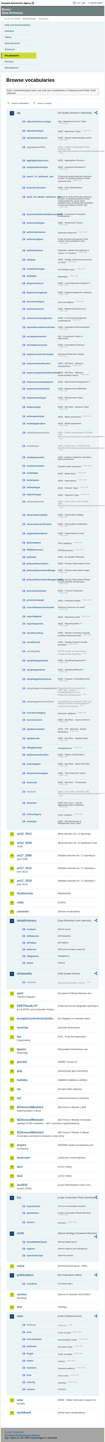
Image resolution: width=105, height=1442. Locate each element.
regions (31, 1248)
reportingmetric (35, 623)
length (30, 1353)
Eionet (17, 19)
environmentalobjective (39, 318)
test (19, 1307)
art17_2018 (24, 880)
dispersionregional (37, 292)
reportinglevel (34, 616)
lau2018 (22, 1184)
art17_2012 (24, 868)
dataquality (24, 973)
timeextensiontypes (37, 773)
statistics (31, 1367)
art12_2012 (24, 833)
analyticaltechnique (37, 167)
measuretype (34, 407)
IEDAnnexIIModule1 (30, 1107)
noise (20, 1265)
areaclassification (36, 187)
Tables (8, 37)
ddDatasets (33, 936)
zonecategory (34, 814)
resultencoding (35, 633)
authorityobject (35, 239)
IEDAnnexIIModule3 (30, 1119)
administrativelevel (37, 138)
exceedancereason (37, 345)
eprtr (20, 993)
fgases (21, 1049)
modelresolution (35, 465)
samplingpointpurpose (39, 679)
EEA (19, 3)
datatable (32, 276)
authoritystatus (35, 250)
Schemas (10, 49)
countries (32, 1283)
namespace (33, 480)
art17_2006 (24, 855)
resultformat (33, 642)
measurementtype (36, 397)
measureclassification (39, 363)
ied (19, 1098)
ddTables (31, 942)
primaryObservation (37, 563)
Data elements (12, 43)
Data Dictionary (29, 19)
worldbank (24, 1412)
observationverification (39, 524)
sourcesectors (34, 720)
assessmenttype (35, 222)
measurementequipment (40, 382)
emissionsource (35, 309)
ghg (19, 1070)
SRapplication (34, 747)
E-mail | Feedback (14, 1432)
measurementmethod (38, 388)
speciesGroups (35, 1255)
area (29, 1332)
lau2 (20, 1175)
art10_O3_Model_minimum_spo (42, 197)
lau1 (20, 1166)
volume (31, 1389)
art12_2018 (24, 842)
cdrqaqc (31, 259)
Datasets (9, 31)
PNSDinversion (35, 549)
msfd (20, 1233)
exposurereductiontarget (40, 354)
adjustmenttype (35, 130)
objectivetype (34, 494)
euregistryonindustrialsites (35, 1018)
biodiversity (25, 893)
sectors (31, 1222)
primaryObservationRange (41, 570)
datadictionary (26, 920)
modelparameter (35, 457)
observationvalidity (37, 515)
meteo (30, 1360)
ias (19, 1089)
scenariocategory (36, 712)
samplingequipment (37, 660)
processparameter (36, 590)
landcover (23, 1157)
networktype (33, 487)
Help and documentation (17, 25)
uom (20, 1316)
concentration (34, 1339)
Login (78, 3)
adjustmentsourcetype (39, 121)
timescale (32, 782)
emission (31, 1346)
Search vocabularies (20, 103)
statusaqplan (34, 764)
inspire (21, 1145)
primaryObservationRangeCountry (42, 579)
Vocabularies (12, 55)
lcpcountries (33, 1206)
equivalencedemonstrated (41, 327)
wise (20, 1399)
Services (9, 61)
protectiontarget (35, 600)
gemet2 (22, 1061)
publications (25, 1275)
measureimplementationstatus (42, 372)
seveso (22, 1294)
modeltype (32, 473)
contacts (31, 929)
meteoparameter (35, 416)
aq (18, 112)
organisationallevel (37, 533)
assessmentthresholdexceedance (42, 214)
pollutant (31, 557)
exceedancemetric (36, 336)
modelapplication (36, 423)
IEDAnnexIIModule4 (30, 1132)
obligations (33, 956)
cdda (20, 902)
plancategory (34, 542)
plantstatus (33, 1213)
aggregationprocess (37, 160)
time (29, 1375)
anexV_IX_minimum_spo (40, 176)
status (30, 963)
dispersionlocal (35, 283)
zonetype (31, 821)
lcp (19, 1197)
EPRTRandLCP (27, 1005)
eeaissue (31, 949)
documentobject (35, 301)
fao (19, 1036)
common (23, 911)
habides (22, 1080)
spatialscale (33, 738)
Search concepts (44, 103)
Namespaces (12, 67)
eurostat (22, 1027)
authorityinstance (36, 232)
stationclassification (38, 754)
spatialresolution (36, 729)
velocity (31, 1382)
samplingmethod (36, 669)
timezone (31, 803)
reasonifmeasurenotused (40, 607)
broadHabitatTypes (37, 1242)
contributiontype (36, 269)
